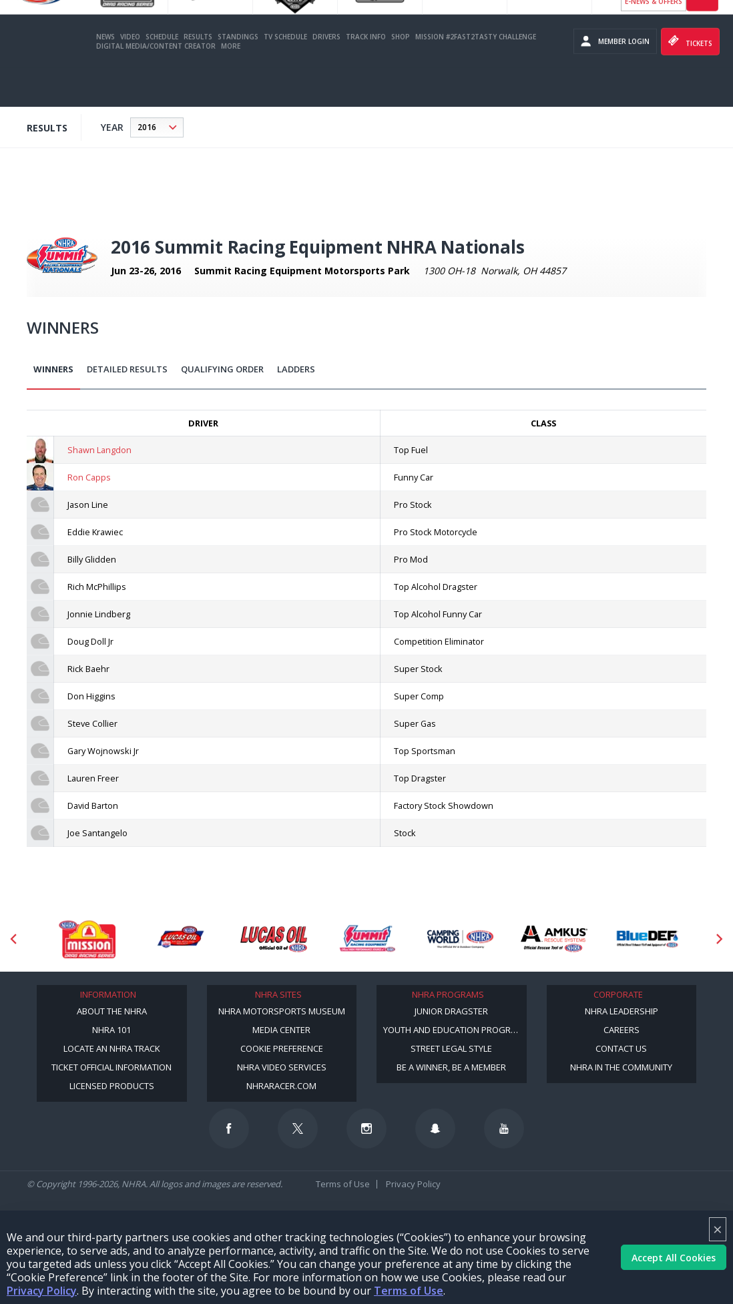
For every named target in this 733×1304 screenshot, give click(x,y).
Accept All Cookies (674, 1257)
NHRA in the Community (621, 1067)
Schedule (162, 75)
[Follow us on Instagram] (366, 1128)
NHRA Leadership (621, 1011)
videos (702, 35)
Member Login (615, 80)
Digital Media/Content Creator (156, 84)
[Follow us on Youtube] (504, 1128)
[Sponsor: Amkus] (554, 939)
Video (130, 75)
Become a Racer (653, 13)
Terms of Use (408, 1290)
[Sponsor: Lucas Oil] (273, 939)
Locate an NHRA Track (111, 1048)
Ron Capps (89, 477)
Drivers (326, 75)
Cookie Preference (281, 1048)
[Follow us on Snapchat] (435, 1128)
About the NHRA (112, 1011)
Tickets (690, 80)
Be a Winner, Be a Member (451, 1067)
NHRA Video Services (281, 1067)
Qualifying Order (222, 369)
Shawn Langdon (99, 450)
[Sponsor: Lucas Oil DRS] (180, 939)
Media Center (281, 1030)
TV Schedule (285, 75)
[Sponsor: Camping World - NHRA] (460, 939)
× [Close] (717, 1229)
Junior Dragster (451, 1011)
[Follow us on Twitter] (298, 1128)
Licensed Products (111, 1086)
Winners (53, 369)
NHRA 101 (111, 1030)
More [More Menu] (230, 84)
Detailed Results (127, 369)
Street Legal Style (451, 1048)
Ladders (296, 369)
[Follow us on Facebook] (229, 1128)
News (105, 75)
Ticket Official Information (111, 1067)
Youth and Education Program (453, 1030)
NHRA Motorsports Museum (281, 1011)
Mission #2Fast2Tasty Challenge (475, 75)
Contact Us (621, 1048)
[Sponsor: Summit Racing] (367, 939)
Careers (621, 1030)
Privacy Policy (42, 1290)
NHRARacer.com (281, 1086)
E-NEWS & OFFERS (653, 40)
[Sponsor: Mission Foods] (86, 939)
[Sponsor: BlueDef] (647, 939)
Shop (400, 75)
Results (198, 75)
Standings (238, 75)
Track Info (366, 75)
